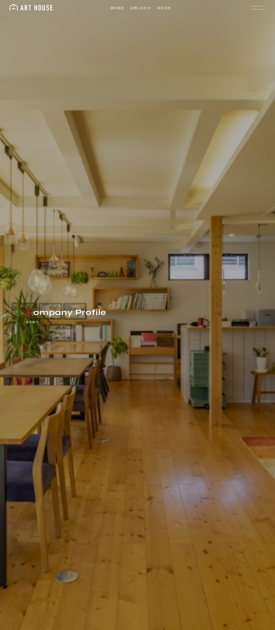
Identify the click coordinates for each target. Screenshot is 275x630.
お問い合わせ (140, 8)
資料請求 (117, 8)
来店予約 (163, 8)
